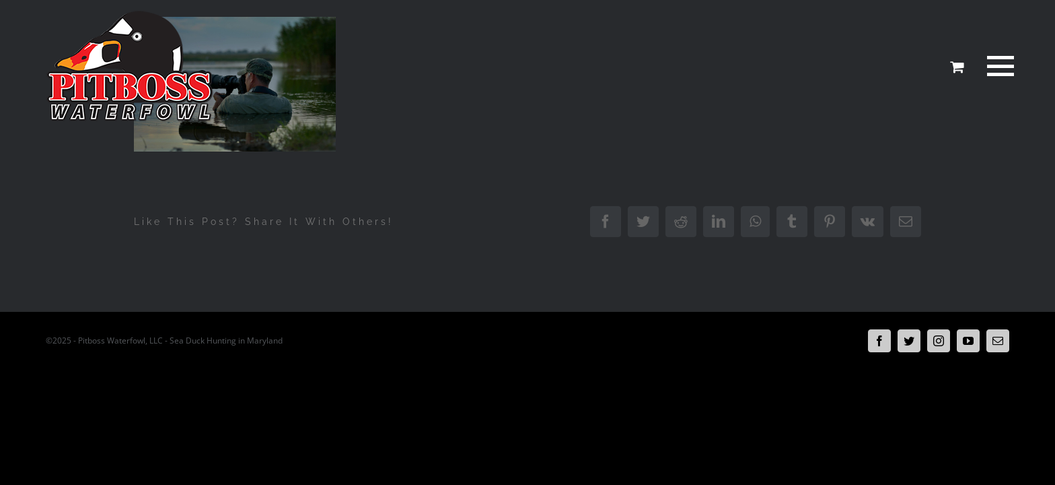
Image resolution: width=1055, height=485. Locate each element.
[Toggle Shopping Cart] (956, 66)
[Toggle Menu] (998, 66)
